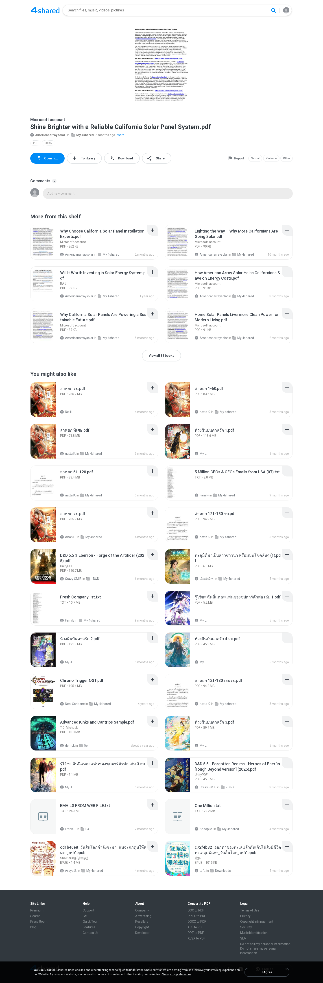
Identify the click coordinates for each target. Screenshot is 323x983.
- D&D (92, 579)
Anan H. (68, 537)
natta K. (202, 412)
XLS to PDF (195, 927)
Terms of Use (249, 910)
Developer (142, 933)
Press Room (39, 921)
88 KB (48, 143)
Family (202, 495)
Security (246, 927)
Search (35, 916)
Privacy (245, 916)
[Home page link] (45, 10)
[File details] (48, 242)
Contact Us (90, 933)
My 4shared (82, 135)
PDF (35, 143)
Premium (37, 910)
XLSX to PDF (196, 938)
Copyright (142, 927)
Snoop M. (204, 829)
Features (89, 927)
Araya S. (68, 870)
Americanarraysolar (47, 135)
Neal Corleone (72, 704)
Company (142, 910)
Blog (33, 927)
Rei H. (66, 412)
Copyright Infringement (256, 921)
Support (88, 910)
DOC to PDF (196, 910)
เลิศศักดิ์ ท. (204, 579)
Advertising (143, 916)
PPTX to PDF (197, 916)
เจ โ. (200, 870)
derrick (67, 745)
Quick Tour (90, 921)
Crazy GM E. (71, 579)
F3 (85, 829)
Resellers (141, 921)
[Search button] (273, 10)
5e (83, 745)
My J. (201, 453)
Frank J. (68, 829)
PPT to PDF (196, 933)
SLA (243, 938)
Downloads (220, 870)
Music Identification (254, 933)
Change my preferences (176, 974)
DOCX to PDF (197, 921)
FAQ (86, 916)
